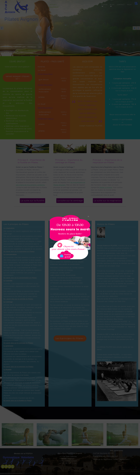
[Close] (88, 216)
